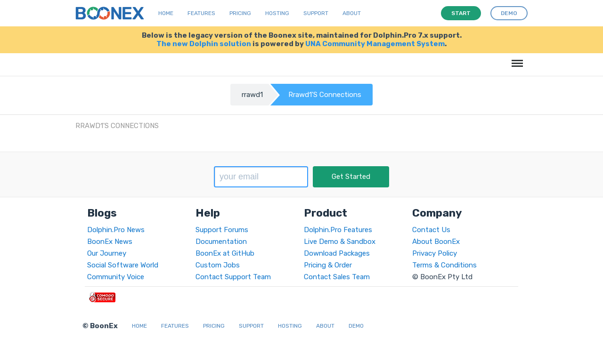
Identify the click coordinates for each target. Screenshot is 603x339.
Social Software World (122, 265)
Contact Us (431, 230)
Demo (356, 326)
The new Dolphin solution (203, 44)
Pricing (240, 13)
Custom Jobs (218, 265)
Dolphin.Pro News (116, 230)
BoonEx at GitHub (225, 253)
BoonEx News (109, 241)
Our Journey (106, 253)
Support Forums (222, 230)
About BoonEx (436, 241)
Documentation (221, 241)
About (351, 13)
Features (201, 13)
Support (315, 13)
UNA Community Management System (375, 44)
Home (165, 13)
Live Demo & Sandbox (339, 241)
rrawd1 (252, 94)
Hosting (277, 13)
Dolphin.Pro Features (338, 230)
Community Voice (115, 277)
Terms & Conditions (444, 265)
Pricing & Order (328, 265)
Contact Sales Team (337, 277)
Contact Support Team (233, 277)
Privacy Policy (434, 253)
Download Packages (337, 253)
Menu (515, 58)
